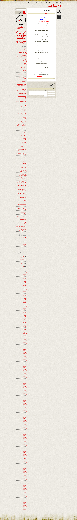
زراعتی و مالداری (24, 139)
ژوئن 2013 (25, 482)
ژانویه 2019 (25, 387)
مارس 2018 (25, 401)
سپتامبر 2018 (25, 393)
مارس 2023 (25, 318)
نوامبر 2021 (25, 339)
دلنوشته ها (25, 132)
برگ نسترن (25, 244)
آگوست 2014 (25, 462)
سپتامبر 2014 (25, 461)
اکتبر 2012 (25, 493)
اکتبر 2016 (25, 425)
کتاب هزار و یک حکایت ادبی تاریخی (21, 168)
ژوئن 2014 (25, 465)
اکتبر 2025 (25, 281)
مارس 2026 (25, 274)
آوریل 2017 (25, 417)
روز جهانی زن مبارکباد (23, 136)
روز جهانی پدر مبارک (24, 135)
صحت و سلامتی (24, 157)
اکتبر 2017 (25, 408)
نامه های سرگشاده (23, 205)
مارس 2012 (25, 503)
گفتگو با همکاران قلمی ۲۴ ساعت (22, 175)
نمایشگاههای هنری (24, 213)
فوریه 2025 (25, 292)
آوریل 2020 (25, 366)
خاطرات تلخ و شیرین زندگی (22, 113)
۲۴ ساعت (54, 6)
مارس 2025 (25, 291)
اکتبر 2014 (25, 459)
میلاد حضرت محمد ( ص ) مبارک (22, 204)
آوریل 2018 (25, 400)
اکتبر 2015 (25, 442)
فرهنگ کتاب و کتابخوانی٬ (23, 164)
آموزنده (25, 49)
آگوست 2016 (25, 428)
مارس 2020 (25, 367)
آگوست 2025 (25, 284)
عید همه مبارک (24, 161)
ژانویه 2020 (25, 370)
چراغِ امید (25, 242)
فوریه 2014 (25, 471)
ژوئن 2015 (25, 448)
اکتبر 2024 (25, 298)
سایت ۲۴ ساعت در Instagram (21, 41)
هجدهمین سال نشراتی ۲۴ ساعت (21, 216)
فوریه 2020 (25, 369)
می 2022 (25, 332)
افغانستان (25, 63)
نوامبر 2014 (25, 458)
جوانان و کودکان (24, 109)
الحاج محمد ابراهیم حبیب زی (49, 78)
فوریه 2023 (25, 319)
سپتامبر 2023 (25, 316)
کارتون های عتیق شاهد (23, 167)
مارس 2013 (25, 486)
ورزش (25, 222)
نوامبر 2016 (25, 424)
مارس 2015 (25, 452)
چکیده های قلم (24, 110)
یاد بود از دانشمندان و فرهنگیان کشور (21, 226)
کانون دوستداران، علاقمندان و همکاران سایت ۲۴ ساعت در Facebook (21, 35)
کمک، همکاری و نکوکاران (23, 171)
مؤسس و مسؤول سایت (52, 2)
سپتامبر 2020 (25, 359)
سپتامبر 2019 (25, 376)
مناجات (25, 200)
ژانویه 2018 (25, 404)
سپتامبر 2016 (25, 427)
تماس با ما (32, 2)
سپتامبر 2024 (25, 299)
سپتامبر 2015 (25, 444)
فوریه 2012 (25, 505)
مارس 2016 (25, 435)
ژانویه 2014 (25, 472)
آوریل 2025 (25, 289)
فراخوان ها (25, 163)
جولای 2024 (25, 302)
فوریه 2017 (25, 420)
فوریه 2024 (25, 309)
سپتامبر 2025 (25, 282)
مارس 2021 (25, 350)
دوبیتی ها (22, 257)
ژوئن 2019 (25, 380)
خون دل (25, 248)
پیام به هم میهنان (24, 81)
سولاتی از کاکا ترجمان (23, 154)
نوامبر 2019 (25, 373)
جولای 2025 (25, 285)
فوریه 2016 (25, 437)
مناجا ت (25, 198)
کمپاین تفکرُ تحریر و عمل (22, 170)
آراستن (25, 238)
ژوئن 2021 (25, 346)
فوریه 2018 (25, 403)
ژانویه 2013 (25, 489)
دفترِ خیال (25, 245)
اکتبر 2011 (25, 510)
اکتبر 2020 (25, 357)
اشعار (46, 13)
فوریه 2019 (25, 386)
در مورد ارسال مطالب (38, 2)
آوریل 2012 (25, 502)
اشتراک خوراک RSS (20, 12)
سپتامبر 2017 (25, 410)
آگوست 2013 (25, 479)
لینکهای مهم (25, 2)
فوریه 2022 (25, 336)
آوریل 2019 (25, 383)
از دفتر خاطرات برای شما (22, 53)
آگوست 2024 (25, 301)
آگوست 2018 (25, 394)
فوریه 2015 (25, 454)
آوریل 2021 (25, 349)
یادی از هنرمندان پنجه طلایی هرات (22, 230)
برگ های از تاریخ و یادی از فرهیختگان (21, 71)
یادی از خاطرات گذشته (23, 227)
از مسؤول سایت (24, 55)
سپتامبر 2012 (25, 495)
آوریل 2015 (25, 451)
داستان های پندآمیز (23, 121)
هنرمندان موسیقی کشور (23, 219)
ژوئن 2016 (25, 431)
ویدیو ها (25, 223)
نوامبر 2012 (25, 492)
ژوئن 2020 (25, 363)
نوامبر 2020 (25, 356)
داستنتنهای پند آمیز (23, 122)
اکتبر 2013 (25, 476)
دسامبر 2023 (25, 312)
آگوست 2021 (25, 343)
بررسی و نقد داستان (24, 68)
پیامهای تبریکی (24, 89)
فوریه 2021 (25, 352)
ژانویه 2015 (25, 455)
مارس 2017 (25, 418)
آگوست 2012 (25, 496)
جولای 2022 (25, 329)
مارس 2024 (25, 308)
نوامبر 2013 (25, 475)
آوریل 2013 (25, 485)
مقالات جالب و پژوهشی (23, 197)
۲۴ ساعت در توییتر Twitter (21, 27)
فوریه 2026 (25, 275)
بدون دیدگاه (59, 15)
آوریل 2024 (25, 306)
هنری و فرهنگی (24, 220)
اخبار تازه (29, 2)
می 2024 (25, 305)
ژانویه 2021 (25, 353)
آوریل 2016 (25, 434)
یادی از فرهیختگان (23, 229)
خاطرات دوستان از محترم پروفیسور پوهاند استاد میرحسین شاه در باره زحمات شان (21, 116)
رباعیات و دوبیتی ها (48, 10)
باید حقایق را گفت (24, 67)
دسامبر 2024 (25, 295)
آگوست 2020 (25, 360)
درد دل (26, 129)
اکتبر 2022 (25, 325)
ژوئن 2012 (25, 499)
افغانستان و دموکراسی (23, 64)
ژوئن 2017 (25, 414)
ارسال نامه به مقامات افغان (22, 52)
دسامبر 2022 (25, 322)
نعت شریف (25, 241)
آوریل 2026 (25, 272)
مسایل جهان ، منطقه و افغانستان (22, 182)
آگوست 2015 (25, 445)
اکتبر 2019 (25, 374)
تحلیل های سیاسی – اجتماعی (22, 94)
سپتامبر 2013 (25, 478)
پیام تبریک (25, 82)
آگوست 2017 (25, 411)
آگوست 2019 (25, 377)
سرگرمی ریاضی (24, 237)
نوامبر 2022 (25, 323)
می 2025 (25, 288)
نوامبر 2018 (25, 390)
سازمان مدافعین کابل (23, 146)
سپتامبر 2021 (25, 342)
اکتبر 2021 (25, 340)
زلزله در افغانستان (23, 142)
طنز (25, 160)
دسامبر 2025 (25, 278)
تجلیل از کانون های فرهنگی (22, 93)
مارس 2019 (25, 384)
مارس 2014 (25, 469)
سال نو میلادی (24, 147)
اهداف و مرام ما (58, 2)
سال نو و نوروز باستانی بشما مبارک (21, 149)
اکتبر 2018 (25, 391)
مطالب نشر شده (45, 2)
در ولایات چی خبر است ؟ (23, 126)
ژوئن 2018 (25, 397)
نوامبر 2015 (25, 441)
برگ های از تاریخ (24, 70)
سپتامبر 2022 (25, 326)
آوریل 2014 (25, 468)
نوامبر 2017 (25, 407)
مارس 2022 (25, 335)
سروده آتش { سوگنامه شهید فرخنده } (21, 153)
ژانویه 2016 (25, 438)
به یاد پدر (25, 78)
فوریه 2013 (25, 488)
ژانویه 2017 (25, 421)
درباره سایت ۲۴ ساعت (23, 128)
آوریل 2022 (25, 333)
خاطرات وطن (24, 118)
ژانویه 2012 (25, 506)
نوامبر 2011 (24, 509)
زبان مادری (25, 138)
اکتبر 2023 (25, 315)
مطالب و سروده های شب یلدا (22, 185)
